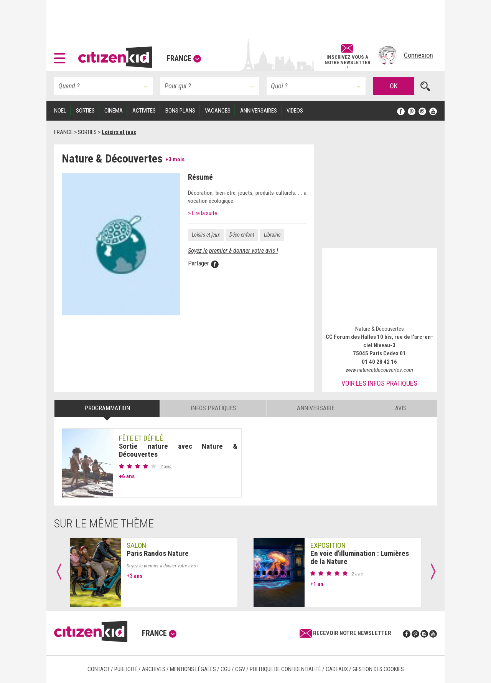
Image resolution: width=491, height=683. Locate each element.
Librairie (272, 235)
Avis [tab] (401, 408)
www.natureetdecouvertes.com (379, 369)
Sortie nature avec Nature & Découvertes (178, 450)
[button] (61, 55)
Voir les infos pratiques (379, 383)
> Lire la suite (202, 213)
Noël (60, 110)
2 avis (165, 466)
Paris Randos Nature (158, 553)
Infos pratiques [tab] (213, 408)
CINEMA (113, 110)
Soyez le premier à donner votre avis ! (233, 250)
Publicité (125, 669)
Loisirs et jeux (206, 235)
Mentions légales (193, 669)
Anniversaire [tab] (315, 408)
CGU (226, 669)
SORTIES (85, 110)
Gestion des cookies (378, 669)
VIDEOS (295, 110)
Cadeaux (337, 669)
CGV (240, 669)
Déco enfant (241, 235)
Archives (153, 669)
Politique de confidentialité (285, 669)
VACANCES (218, 110)
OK (393, 86)
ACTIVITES (144, 110)
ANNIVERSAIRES (258, 110)
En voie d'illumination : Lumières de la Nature (359, 557)
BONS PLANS (180, 110)
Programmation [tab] (107, 408)
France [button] (183, 58)
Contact (98, 669)
